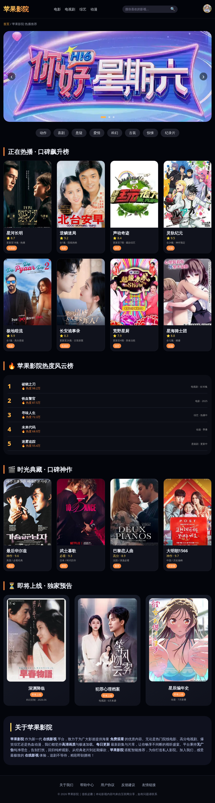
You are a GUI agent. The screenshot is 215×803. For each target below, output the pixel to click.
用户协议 (107, 784)
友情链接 (149, 784)
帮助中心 (87, 784)
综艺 (82, 9)
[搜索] (146, 9)
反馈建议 (128, 784)
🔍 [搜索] (172, 9)
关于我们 (66, 784)
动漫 (93, 9)
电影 (57, 9)
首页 (6, 24)
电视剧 (70, 9)
